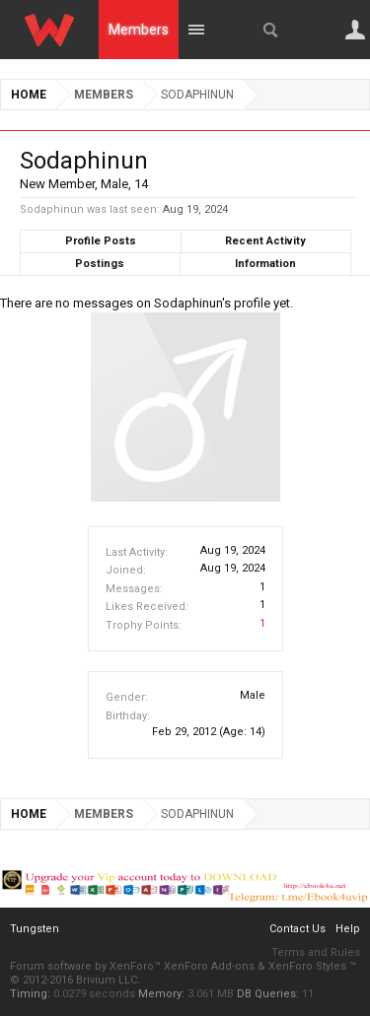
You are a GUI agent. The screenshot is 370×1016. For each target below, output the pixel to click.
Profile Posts (100, 241)
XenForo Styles (307, 966)
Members (139, 29)
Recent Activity (265, 241)
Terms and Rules (315, 952)
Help (347, 928)
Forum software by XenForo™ (87, 966)
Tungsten (34, 928)
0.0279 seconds (94, 993)
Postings (99, 263)
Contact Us (297, 928)
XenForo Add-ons (209, 966)
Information (265, 263)
